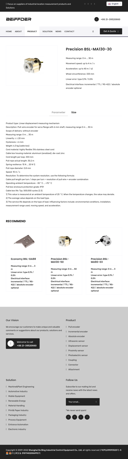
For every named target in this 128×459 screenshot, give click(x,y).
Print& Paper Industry (18, 410)
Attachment (74, 369)
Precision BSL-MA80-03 (100, 260)
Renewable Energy (17, 401)
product (32, 31)
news (58, 31)
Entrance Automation (18, 424)
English (115, 4)
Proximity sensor (76, 350)
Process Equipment (17, 420)
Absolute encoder (76, 336)
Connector (73, 365)
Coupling (72, 360)
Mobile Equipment (16, 396)
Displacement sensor (78, 346)
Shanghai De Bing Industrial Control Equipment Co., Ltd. (55, 450)
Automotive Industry (18, 391)
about (18, 31)
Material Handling (16, 405)
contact (69, 31)
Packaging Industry (17, 415)
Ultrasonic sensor (76, 341)
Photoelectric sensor (78, 355)
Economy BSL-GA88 (23, 259)
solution (47, 31)
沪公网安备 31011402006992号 (25, 453)
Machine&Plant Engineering (21, 387)
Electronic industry (17, 429)
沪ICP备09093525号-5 (110, 450)
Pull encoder (74, 327)
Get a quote (111, 31)
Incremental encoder (78, 331)
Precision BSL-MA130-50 (60, 260)
